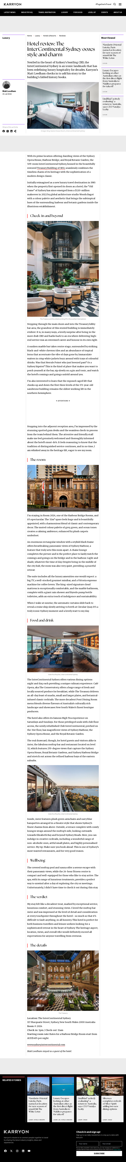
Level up (92, 12)
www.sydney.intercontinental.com (46, 1044)
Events (104, 12)
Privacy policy (117, 1149)
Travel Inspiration (46, 12)
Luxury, (31, 1119)
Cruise (85, 1119)
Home (29, 36)
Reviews (62, 36)
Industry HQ (27, 12)
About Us (118, 12)
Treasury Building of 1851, (51, 168)
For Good (77, 12)
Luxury (64, 12)
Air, (59, 1119)
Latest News (10, 12)
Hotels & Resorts (49, 36)
